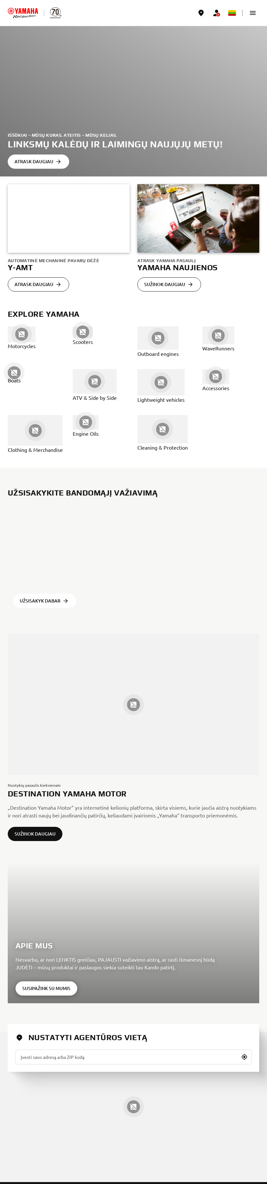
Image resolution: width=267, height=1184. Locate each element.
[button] (252, 12)
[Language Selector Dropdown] (232, 12)
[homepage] (23, 13)
